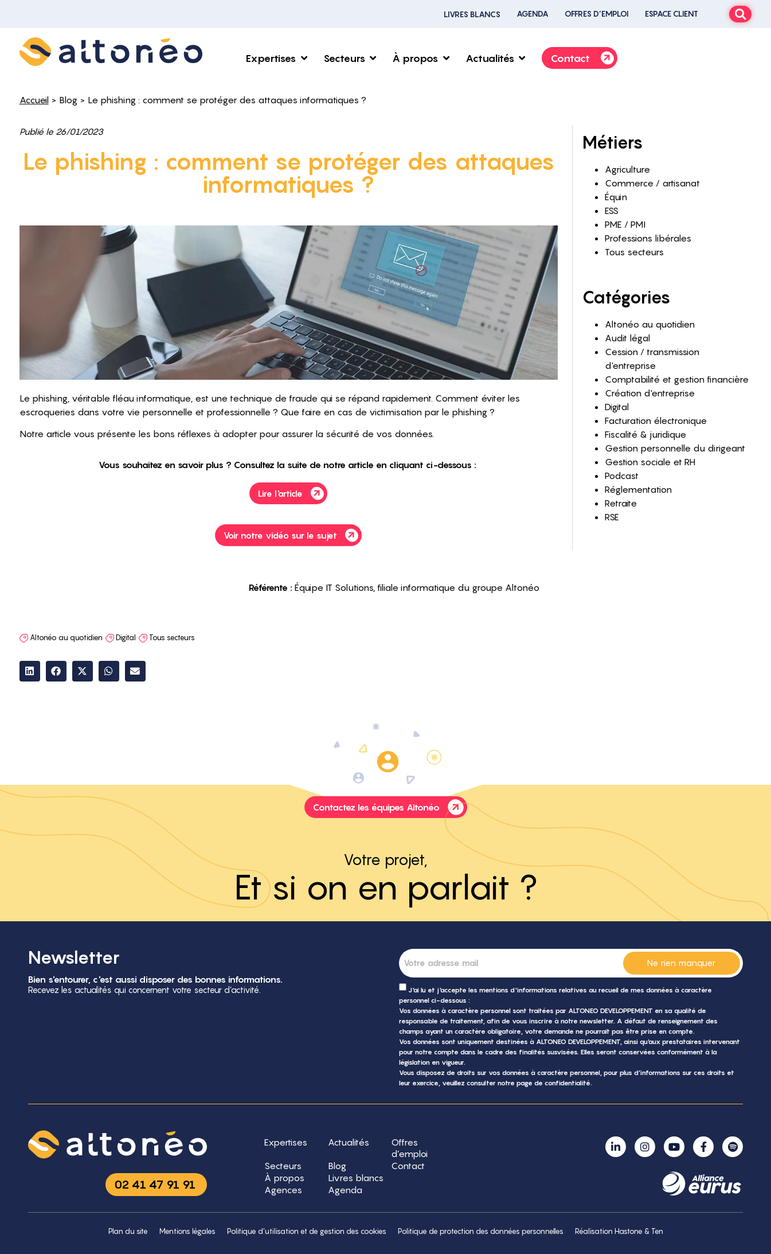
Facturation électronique (656, 420)
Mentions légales (187, 1231)
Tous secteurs (172, 637)
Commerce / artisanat (652, 183)
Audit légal (627, 338)
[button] (29, 671)
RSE (612, 517)
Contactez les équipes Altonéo (390, 807)
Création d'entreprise (650, 393)
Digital (126, 637)
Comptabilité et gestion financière (677, 379)
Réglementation (638, 489)
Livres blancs (472, 14)
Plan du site (128, 1231)
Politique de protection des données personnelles (480, 1231)
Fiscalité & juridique (645, 434)
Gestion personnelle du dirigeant (675, 448)
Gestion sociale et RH (650, 462)
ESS (612, 210)
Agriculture (627, 169)
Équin (616, 196)
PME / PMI (625, 224)
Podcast (622, 475)
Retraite (621, 503)
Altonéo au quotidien (66, 637)
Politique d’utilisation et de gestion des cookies (306, 1231)
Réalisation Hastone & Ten (619, 1231)
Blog (68, 100)
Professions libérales (648, 238)
